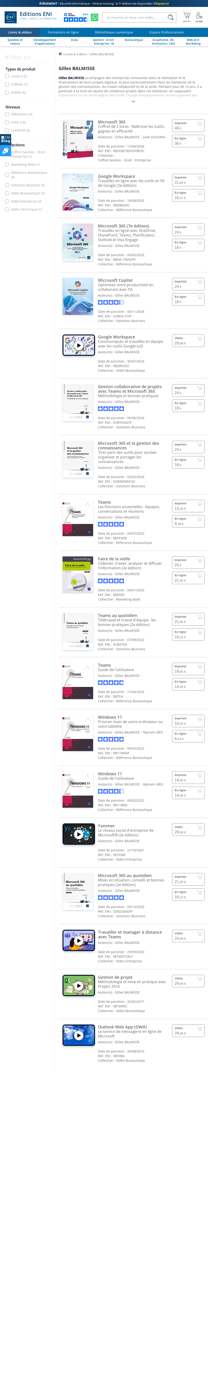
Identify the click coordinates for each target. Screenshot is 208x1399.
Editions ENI (31, 17)
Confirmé (20, 130)
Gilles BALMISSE (127, 137)
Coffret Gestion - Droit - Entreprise (29, 154)
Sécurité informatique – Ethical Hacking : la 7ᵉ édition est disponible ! (104, 3)
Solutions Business (28, 185)
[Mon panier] (186, 17)
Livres (19, 76)
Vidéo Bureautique (28, 193)
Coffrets (19, 84)
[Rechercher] (170, 17)
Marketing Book (25, 164)
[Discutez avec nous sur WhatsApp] (94, 17)
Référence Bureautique (29, 174)
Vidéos (18, 92)
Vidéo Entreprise (26, 201)
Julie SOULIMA (154, 137)
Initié (18, 122)
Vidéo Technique (26, 209)
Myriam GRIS (153, 732)
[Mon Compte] (199, 17)
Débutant (21, 114)
